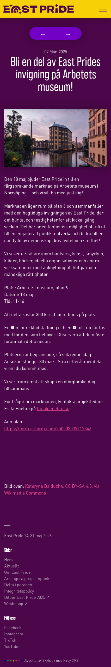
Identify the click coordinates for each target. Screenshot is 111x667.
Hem (8, 559)
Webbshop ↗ (16, 603)
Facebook (13, 627)
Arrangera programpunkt (27, 578)
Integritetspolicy (19, 590)
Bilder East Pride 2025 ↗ (27, 597)
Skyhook (48, 660)
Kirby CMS (70, 660)
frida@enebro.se (53, 408)
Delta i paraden (18, 584)
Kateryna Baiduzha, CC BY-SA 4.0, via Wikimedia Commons (52, 489)
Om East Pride (17, 572)
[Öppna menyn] (103, 9)
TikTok (10, 639)
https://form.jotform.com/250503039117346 (47, 428)
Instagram (13, 633)
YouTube (11, 646)
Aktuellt (11, 565)
